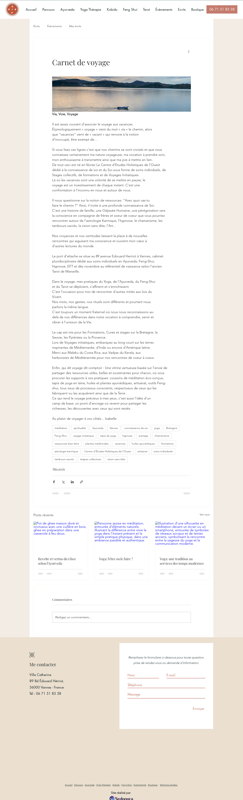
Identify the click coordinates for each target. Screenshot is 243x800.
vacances (120, 443)
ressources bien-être (67, 443)
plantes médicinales (97, 443)
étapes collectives (90, 459)
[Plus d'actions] (188, 51)
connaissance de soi (136, 428)
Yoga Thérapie (103, 784)
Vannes (114, 428)
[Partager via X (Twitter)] (63, 482)
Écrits (36, 26)
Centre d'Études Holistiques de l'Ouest (107, 451)
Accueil (68, 784)
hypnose (127, 435)
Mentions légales (169, 784)
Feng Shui (127, 784)
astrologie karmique (66, 451)
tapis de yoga (108, 435)
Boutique (153, 784)
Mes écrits (75, 26)
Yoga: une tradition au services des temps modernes (182, 561)
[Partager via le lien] (81, 482)
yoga (157, 428)
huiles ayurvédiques (143, 443)
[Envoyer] (198, 708)
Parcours (78, 784)
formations (167, 443)
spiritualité (80, 428)
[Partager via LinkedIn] (72, 482)
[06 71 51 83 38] (221, 9)
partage (143, 435)
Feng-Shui (61, 435)
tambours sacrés (64, 459)
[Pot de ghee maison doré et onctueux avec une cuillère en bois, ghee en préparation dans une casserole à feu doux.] (61, 537)
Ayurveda (97, 428)
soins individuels (163, 451)
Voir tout (205, 514)
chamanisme (161, 435)
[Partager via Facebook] (54, 482)
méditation (61, 428)
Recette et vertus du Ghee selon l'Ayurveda (57, 561)
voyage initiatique (83, 435)
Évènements (54, 26)
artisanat (142, 451)
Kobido (116, 784)
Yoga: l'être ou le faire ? (116, 559)
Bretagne (171, 428)
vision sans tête (116, 459)
